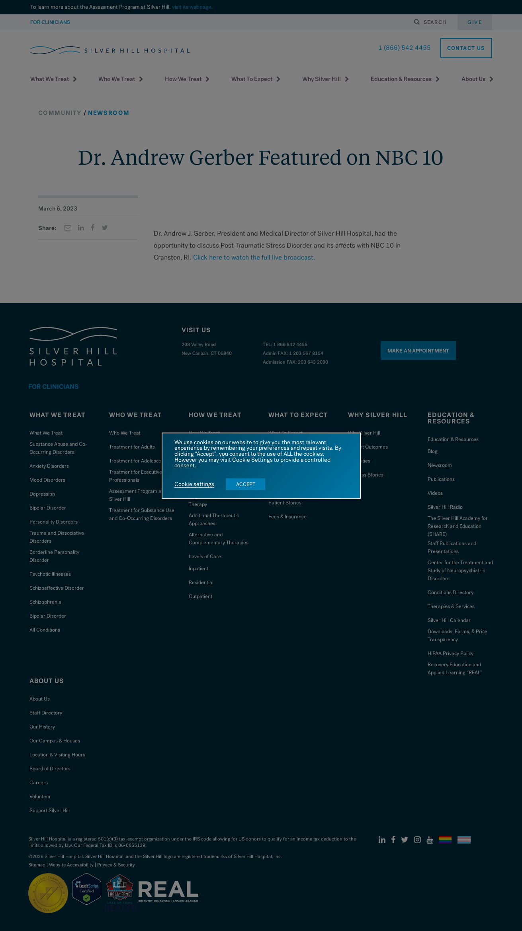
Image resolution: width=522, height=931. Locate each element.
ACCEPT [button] (245, 484)
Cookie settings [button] (194, 484)
